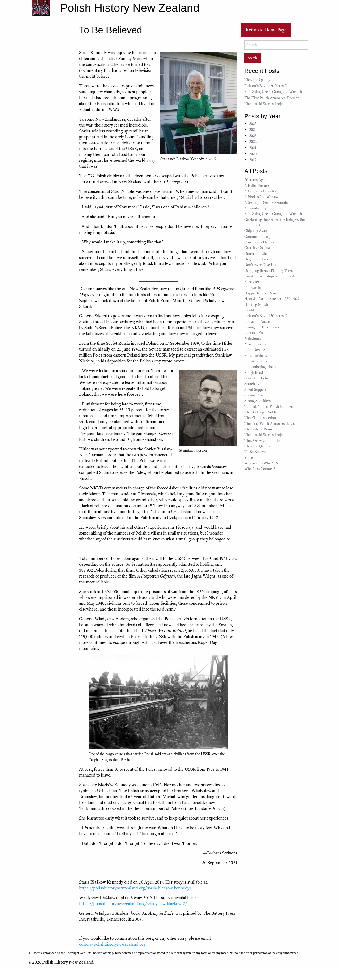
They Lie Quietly (257, 79)
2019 (252, 159)
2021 (252, 147)
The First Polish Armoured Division (271, 98)
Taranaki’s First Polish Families (268, 406)
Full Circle (252, 287)
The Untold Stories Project (264, 104)
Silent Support (255, 389)
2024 (253, 129)
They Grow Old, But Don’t (265, 440)
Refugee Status (256, 361)
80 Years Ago (254, 180)
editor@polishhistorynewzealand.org (112, 944)
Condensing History (259, 242)
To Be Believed (256, 452)
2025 (252, 123)
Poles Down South (258, 350)
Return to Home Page (266, 30)
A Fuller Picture (256, 185)
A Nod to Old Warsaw (261, 197)
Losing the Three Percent (263, 327)
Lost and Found (256, 333)
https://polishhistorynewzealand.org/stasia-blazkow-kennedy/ (135, 888)
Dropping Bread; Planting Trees (268, 270)
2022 (253, 141)
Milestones (252, 338)
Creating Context (257, 248)
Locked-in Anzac (257, 321)
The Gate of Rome (258, 429)
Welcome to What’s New (263, 463)
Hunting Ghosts (257, 304)
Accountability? (256, 208)
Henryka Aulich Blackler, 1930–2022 (272, 299)
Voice (248, 457)
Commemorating (257, 236)
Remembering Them (260, 367)
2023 (252, 135)
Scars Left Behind (258, 378)
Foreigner (251, 282)
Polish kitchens (255, 355)
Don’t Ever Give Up (260, 265)
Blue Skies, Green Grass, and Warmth (273, 91)
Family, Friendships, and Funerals (270, 276)
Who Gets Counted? (259, 469)
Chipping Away (256, 231)
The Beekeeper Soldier (261, 412)
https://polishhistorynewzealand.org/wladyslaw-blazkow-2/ (133, 903)
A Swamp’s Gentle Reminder (266, 202)
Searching (251, 384)
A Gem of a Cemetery (261, 191)
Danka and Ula (255, 253)
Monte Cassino (255, 344)
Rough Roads (254, 372)
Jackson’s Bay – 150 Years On (266, 86)
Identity (250, 310)
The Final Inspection (260, 418)
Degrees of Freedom (260, 259)
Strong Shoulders (257, 401)
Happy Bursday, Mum (261, 293)
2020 (253, 154)
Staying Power (255, 395)
